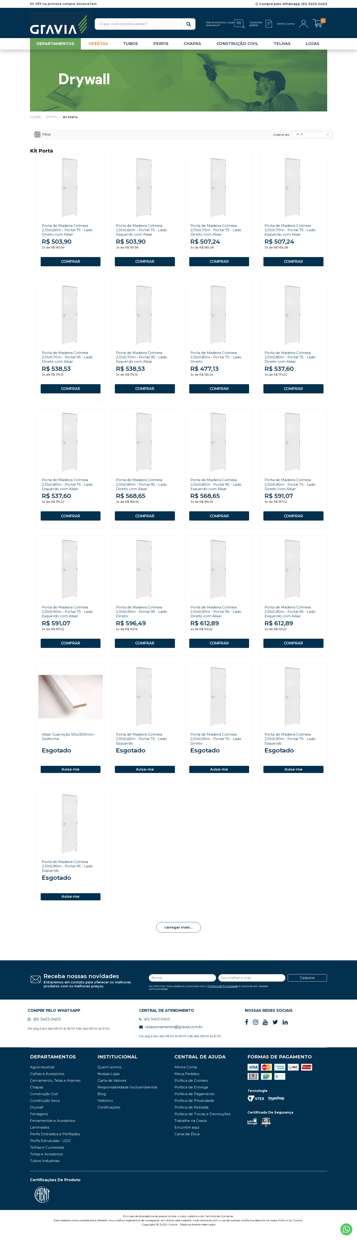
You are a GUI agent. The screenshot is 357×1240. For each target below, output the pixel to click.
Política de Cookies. (290, 1229)
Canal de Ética (186, 1143)
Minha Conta (185, 1076)
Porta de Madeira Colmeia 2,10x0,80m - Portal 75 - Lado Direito (217, 359)
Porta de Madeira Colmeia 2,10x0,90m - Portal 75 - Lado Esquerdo (291, 745)
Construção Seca (45, 1110)
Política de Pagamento (194, 1103)
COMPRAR (70, 262)
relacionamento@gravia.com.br (171, 1036)
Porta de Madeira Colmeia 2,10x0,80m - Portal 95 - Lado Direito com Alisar (142, 487)
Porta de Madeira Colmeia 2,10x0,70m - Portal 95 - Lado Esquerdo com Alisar (142, 359)
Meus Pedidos (186, 1083)
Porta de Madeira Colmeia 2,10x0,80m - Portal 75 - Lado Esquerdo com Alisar (68, 487)
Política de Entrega (191, 1096)
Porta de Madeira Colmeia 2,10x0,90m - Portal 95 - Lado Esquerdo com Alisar (291, 616)
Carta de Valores (112, 1089)
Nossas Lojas (108, 1083)
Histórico (105, 1110)
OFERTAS (98, 44)
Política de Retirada (191, 1116)
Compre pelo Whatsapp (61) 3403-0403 (291, 4)
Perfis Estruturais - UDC (50, 1150)
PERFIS (160, 44)
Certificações (109, 1116)
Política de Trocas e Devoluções (202, 1123)
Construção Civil (44, 1103)
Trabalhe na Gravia (190, 1130)
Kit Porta (70, 118)
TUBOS (130, 44)
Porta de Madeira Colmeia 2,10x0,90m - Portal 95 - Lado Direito (142, 616)
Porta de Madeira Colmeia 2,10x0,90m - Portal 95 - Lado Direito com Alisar (217, 616)
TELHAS (282, 44)
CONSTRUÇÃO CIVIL (237, 44)
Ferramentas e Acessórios (52, 1130)
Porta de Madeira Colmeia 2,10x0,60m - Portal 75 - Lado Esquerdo (142, 745)
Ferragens (39, 1123)
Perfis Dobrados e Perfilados (55, 1143)
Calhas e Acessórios (47, 1083)
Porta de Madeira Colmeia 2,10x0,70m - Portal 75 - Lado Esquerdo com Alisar (291, 230)
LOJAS (312, 44)
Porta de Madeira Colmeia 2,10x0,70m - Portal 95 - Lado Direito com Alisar (68, 359)
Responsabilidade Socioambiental (127, 1096)
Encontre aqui (186, 1136)
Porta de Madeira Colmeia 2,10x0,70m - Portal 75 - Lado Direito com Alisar (217, 230)
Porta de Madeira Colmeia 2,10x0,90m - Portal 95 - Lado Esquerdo (68, 873)
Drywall (52, 117)
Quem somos (109, 1076)
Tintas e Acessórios (46, 1163)
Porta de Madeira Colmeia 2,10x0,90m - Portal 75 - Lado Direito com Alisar (291, 487)
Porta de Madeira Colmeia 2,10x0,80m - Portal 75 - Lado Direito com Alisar (291, 359)
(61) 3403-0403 (44, 1028)
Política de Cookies (191, 1089)
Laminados (39, 1136)
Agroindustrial (42, 1076)
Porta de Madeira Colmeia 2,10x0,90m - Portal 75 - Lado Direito (217, 745)
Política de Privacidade (223, 994)
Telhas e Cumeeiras (47, 1156)
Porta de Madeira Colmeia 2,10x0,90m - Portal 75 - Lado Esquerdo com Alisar (68, 616)
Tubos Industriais (44, 1170)
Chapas (36, 1096)
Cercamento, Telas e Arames (55, 1089)
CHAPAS (192, 44)
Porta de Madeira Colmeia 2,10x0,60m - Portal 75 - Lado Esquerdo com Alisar (142, 230)
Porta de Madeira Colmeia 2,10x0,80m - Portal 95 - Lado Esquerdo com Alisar (217, 487)
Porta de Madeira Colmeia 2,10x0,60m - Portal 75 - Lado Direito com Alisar (68, 230)
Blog (102, 1103)
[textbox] (145, 24)
